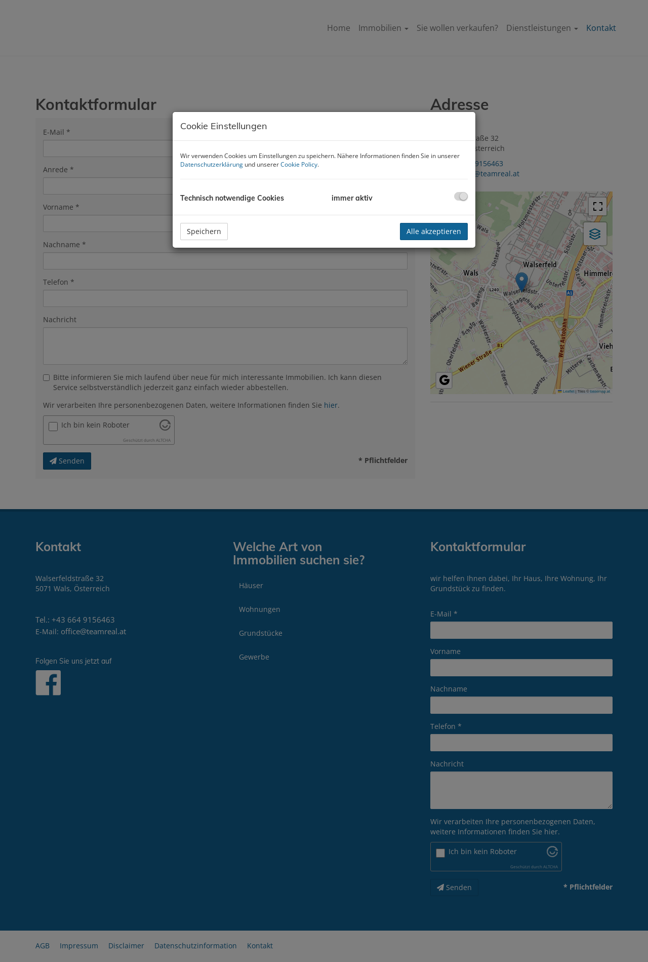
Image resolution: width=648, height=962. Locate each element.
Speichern (204, 231)
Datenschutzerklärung (211, 164)
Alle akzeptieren (434, 231)
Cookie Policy (298, 164)
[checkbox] (461, 196)
